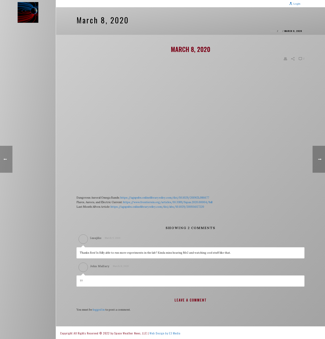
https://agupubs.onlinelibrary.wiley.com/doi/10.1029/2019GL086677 (164, 197)
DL (280, 31)
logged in (99, 309)
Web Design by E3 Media (164, 333)
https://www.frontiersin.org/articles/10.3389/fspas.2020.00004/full (167, 202)
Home (273, 31)
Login (294, 3)
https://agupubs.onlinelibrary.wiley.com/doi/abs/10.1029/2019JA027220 (157, 207)
